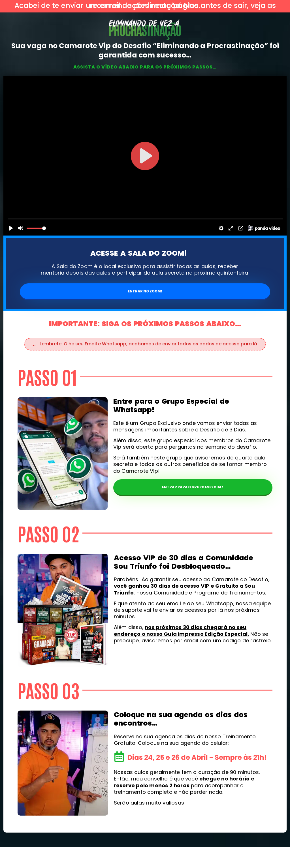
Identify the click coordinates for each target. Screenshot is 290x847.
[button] (145, 344)
